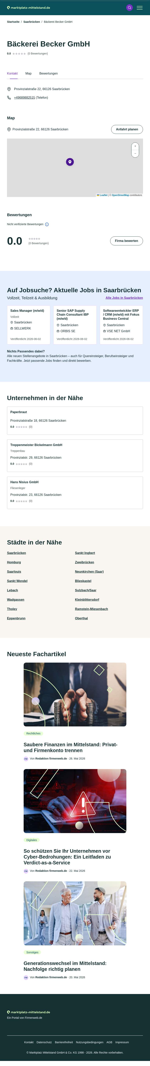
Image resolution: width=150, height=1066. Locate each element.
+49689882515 (24, 97)
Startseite (13, 21)
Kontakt (28, 1047)
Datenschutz (44, 1047)
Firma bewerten (126, 240)
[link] (28, 325)
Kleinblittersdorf (87, 599)
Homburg (14, 562)
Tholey (12, 609)
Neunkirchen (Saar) (89, 571)
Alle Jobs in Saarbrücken (124, 297)
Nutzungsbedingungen (89, 1047)
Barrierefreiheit (64, 1047)
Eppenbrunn (16, 618)
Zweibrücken (84, 562)
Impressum (122, 1047)
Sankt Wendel (17, 581)
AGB (109, 1047)
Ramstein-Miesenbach (91, 609)
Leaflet (102, 195)
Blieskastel (83, 581)
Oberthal (81, 618)
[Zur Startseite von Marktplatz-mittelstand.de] (28, 7)
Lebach (12, 590)
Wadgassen (15, 599)
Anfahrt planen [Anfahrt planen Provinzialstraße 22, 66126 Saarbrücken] (127, 129)
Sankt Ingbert (85, 553)
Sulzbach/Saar (85, 590)
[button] (129, 7)
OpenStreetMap (120, 195)
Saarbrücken (31, 21)
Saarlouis (14, 571)
